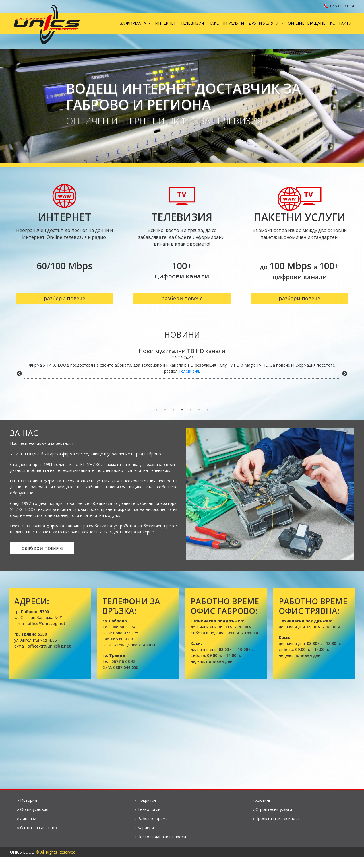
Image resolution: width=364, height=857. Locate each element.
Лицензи (28, 818)
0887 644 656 (125, 667)
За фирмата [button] (133, 23)
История (28, 800)
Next (345, 374)
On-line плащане (306, 23)
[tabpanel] (182, 363)
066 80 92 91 (123, 639)
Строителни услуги (273, 809)
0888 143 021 (143, 645)
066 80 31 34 (339, 6)
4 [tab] (182, 410)
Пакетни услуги (226, 23)
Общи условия (34, 809)
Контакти (341, 23)
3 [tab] (173, 410)
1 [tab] (156, 410)
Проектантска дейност (277, 818)
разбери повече (64, 298)
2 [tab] (165, 410)
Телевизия (192, 23)
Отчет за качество (38, 827)
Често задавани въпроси (162, 836)
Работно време (153, 818)
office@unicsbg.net (46, 623)
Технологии (149, 809)
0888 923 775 (125, 633)
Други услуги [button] (264, 23)
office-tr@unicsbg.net (49, 646)
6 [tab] (199, 410)
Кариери (146, 827)
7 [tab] (207, 410)
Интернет (165, 23)
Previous (19, 374)
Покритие (147, 800)
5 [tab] (190, 410)
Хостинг (263, 800)
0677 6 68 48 (123, 661)
